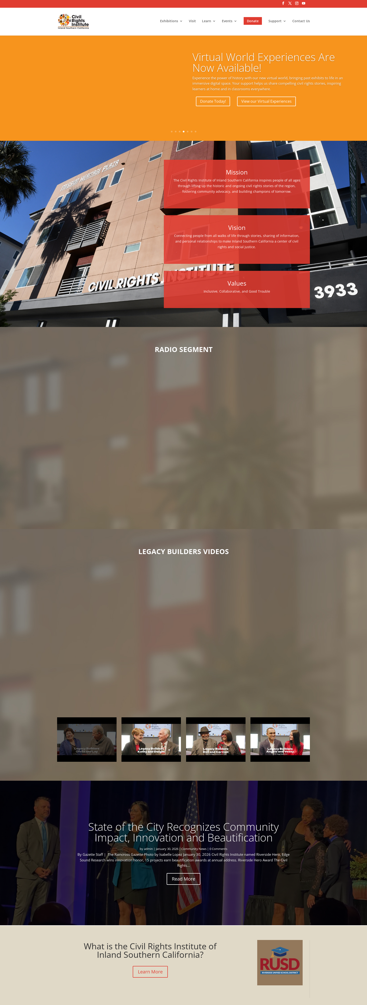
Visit (192, 22)
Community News (193, 849)
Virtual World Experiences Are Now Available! (263, 62)
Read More (183, 879)
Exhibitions (169, 22)
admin (148, 849)
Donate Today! (213, 101)
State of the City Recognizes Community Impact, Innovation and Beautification (183, 832)
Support (275, 22)
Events (227, 22)
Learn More (150, 972)
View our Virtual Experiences (266, 101)
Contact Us (301, 22)
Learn (206, 22)
